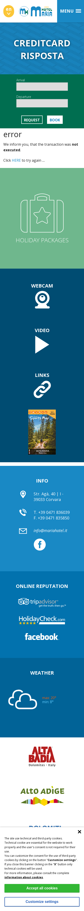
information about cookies (23, 877)
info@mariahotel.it (50, 530)
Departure (42, 101)
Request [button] (32, 120)
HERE (16, 160)
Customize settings (42, 902)
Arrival (42, 84)
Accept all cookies (42, 888)
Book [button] (55, 120)
